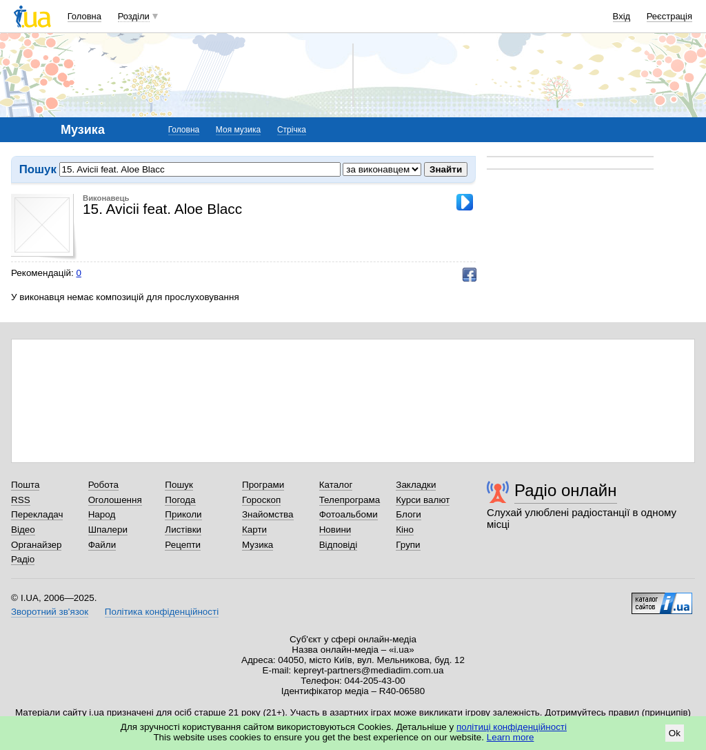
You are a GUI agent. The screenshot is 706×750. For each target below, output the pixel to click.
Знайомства (268, 514)
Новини (335, 529)
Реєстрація (669, 16)
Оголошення (115, 500)
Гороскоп (261, 500)
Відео (23, 529)
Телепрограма (350, 500)
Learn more (510, 737)
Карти (254, 529)
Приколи (183, 514)
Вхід (622, 16)
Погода (180, 500)
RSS (20, 500)
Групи (408, 545)
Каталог (336, 485)
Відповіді (338, 545)
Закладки (416, 485)
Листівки (183, 529)
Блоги (408, 514)
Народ (102, 514)
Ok (674, 733)
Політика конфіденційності (162, 611)
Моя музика (238, 130)
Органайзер (36, 545)
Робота (103, 485)
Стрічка (291, 130)
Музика (257, 545)
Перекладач (37, 514)
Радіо (22, 559)
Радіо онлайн (565, 490)
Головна (84, 16)
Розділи (134, 16)
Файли (102, 545)
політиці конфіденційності (511, 727)
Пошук (179, 485)
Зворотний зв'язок (49, 611)
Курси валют (423, 500)
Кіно (405, 529)
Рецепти (183, 545)
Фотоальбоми (348, 514)
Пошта (25, 485)
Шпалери (108, 529)
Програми (263, 485)
